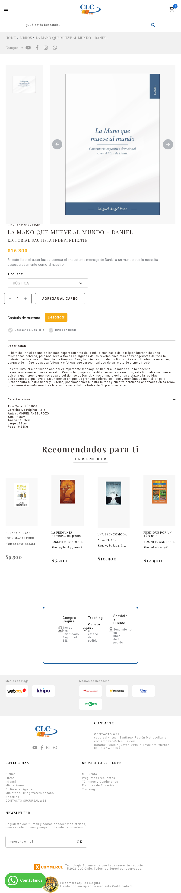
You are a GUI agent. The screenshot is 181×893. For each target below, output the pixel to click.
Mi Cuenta (89, 774)
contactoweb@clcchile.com (115, 741)
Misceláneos (15, 785)
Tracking (88, 789)
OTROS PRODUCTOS (90, 459)
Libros (26, 38)
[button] (91, 346)
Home (11, 38)
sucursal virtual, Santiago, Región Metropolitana (130, 736)
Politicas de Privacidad (99, 785)
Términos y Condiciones (100, 781)
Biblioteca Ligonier (20, 789)
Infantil (11, 781)
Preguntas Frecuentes (98, 778)
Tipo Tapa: (15, 274)
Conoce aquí (94, 626)
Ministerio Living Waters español (30, 793)
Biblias (11, 774)
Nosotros (12, 797)
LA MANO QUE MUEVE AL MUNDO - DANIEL (72, 38)
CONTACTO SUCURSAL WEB (26, 800)
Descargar (56, 317)
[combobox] (53, 284)
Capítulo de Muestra (24, 318)
